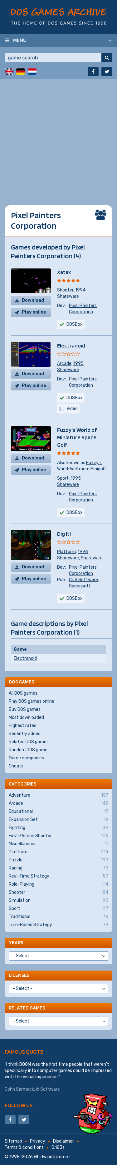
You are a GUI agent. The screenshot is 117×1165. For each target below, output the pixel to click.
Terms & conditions (24, 1147)
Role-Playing (58, 884)
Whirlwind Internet (52, 1156)
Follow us (19, 1105)
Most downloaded (26, 717)
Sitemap (13, 1141)
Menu (20, 40)
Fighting (58, 828)
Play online (34, 312)
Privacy (37, 1141)
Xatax (64, 272)
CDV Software (83, 579)
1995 (78, 363)
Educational (58, 812)
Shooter (65, 290)
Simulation (58, 900)
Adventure (58, 795)
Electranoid (71, 345)
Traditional (58, 917)
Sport (63, 478)
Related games (27, 1008)
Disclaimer (63, 1141)
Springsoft (80, 586)
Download (33, 300)
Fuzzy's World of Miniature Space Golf (77, 437)
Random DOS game (28, 750)
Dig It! (64, 533)
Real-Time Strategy (58, 876)
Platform (66, 551)
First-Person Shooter (58, 836)
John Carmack (19, 1089)
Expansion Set (58, 820)
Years (16, 942)
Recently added (25, 733)
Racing (58, 868)
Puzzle (58, 860)
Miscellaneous (58, 844)
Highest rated (23, 725)
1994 (80, 290)
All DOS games (23, 693)
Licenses (19, 975)
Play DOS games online (31, 701)
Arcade (64, 363)
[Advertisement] (58, 137)
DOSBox (74, 324)
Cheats (16, 766)
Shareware (68, 296)
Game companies (26, 758)
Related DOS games (29, 741)
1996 (83, 551)
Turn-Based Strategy (58, 925)
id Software (48, 1089)
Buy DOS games (25, 709)
